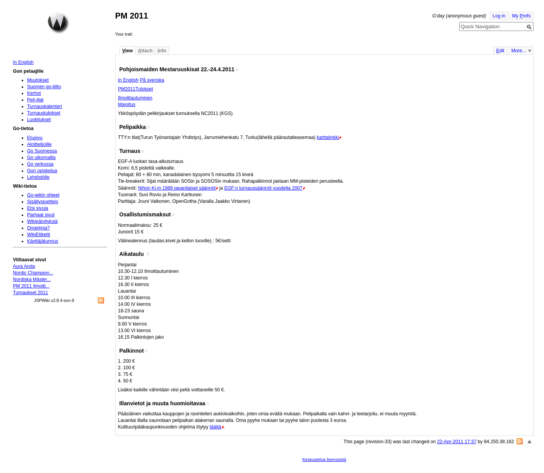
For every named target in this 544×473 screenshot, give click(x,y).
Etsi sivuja (37, 208)
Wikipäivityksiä (42, 221)
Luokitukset (39, 119)
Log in (499, 16)
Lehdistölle (38, 177)
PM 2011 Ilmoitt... (31, 286)
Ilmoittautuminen (135, 98)
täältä (215, 427)
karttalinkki (328, 137)
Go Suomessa (42, 151)
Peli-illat (35, 100)
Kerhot (34, 93)
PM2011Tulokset (135, 89)
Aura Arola (24, 266)
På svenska (152, 80)
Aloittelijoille (39, 144)
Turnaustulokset (43, 113)
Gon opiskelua (42, 170)
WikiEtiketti (38, 234)
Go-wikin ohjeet (43, 195)
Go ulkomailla (41, 157)
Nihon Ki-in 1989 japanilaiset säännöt (177, 188)
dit (500, 50)
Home (58, 22)
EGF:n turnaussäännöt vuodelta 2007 (263, 188)
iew (127, 50)
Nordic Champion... (33, 273)
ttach (145, 50)
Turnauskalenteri (44, 106)
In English (128, 80)
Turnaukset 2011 (30, 292)
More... (518, 50)
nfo (161, 50)
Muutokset (38, 80)
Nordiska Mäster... (32, 279)
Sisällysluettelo (42, 201)
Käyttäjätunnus (42, 241)
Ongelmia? (38, 228)
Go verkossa (40, 164)
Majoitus (126, 104)
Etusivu (35, 138)
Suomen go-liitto (44, 86)
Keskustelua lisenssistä (324, 459)
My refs (521, 16)
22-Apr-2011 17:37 (456, 441)
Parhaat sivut (41, 215)
